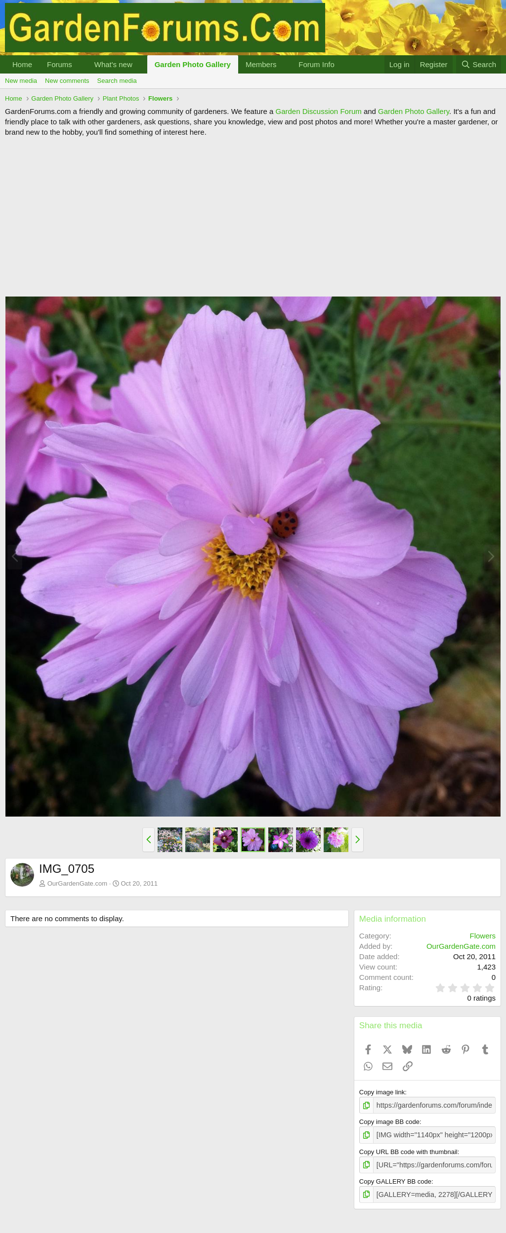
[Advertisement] (253, 217)
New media (21, 80)
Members (261, 64)
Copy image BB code (389, 1120)
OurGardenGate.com (77, 883)
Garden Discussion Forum (318, 111)
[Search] (478, 64)
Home (22, 64)
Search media (117, 80)
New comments (67, 80)
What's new (113, 64)
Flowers (482, 936)
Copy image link (382, 1092)
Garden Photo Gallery (193, 64)
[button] (80, 64)
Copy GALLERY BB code (395, 1178)
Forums (59, 64)
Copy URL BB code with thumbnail (408, 1150)
